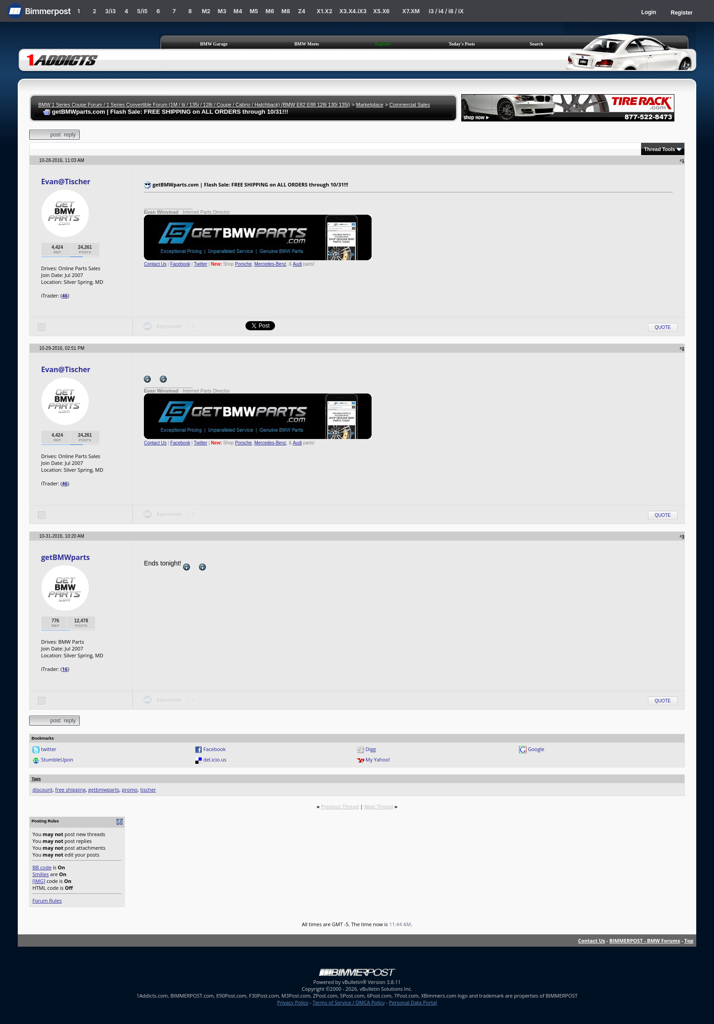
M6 (269, 11)
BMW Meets (306, 43)
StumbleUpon (57, 759)
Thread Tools (659, 149)
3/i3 (110, 11)
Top (689, 940)
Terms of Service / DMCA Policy (348, 1002)
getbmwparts (103, 789)
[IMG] (38, 881)
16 (65, 669)
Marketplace (369, 104)
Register (682, 13)
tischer (148, 789)
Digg (371, 749)
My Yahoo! (378, 759)
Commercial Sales (409, 104)
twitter (48, 749)
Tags (36, 779)
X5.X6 (381, 11)
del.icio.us (214, 759)
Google (536, 749)
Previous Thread (340, 806)
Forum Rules (46, 900)
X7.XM (410, 11)
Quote (663, 327)
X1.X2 (324, 11)
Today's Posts (462, 43)
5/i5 (142, 11)
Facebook (180, 264)
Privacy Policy (293, 1002)
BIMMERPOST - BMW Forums (644, 940)
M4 (238, 11)
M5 (254, 11)
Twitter (200, 264)
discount (42, 789)
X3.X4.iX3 (353, 11)
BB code (41, 867)
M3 (222, 11)
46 (65, 295)
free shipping (70, 789)
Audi (297, 264)
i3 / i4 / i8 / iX (446, 11)
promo (130, 789)
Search (536, 43)
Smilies (40, 874)
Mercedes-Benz (270, 264)
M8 (285, 11)
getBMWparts (65, 557)
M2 (206, 11)
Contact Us (155, 264)
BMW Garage (214, 43)
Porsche (243, 264)
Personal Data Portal (413, 1002)
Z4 (301, 11)
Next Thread (378, 806)
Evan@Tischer (65, 182)
